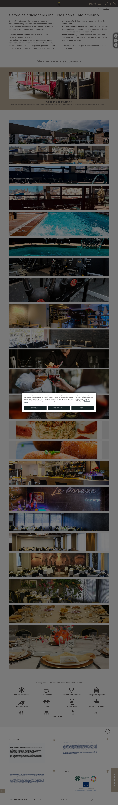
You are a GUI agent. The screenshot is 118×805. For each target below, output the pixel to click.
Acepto (82, 408)
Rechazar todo (59, 408)
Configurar (35, 408)
